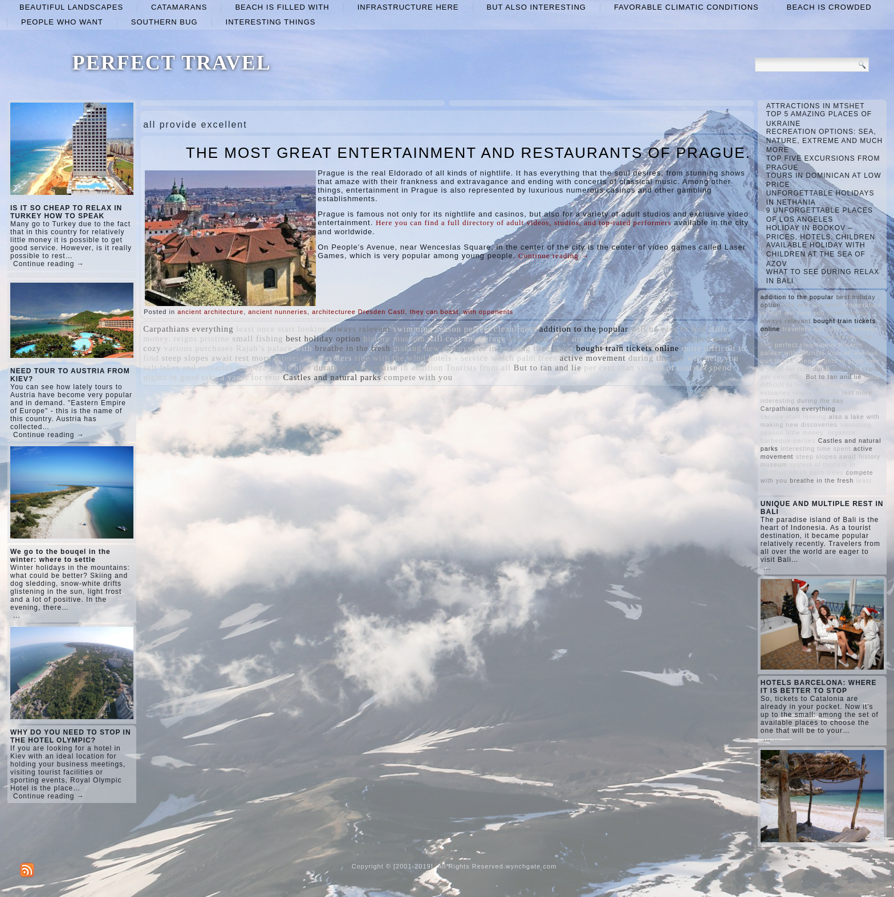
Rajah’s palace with (274, 348)
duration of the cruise (356, 367)
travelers (335, 357)
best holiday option (323, 338)
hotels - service (459, 357)
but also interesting (536, 7)
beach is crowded (829, 7)
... (17, 615)
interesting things (271, 22)
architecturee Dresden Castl (358, 311)
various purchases (198, 348)
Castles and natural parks (332, 377)
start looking (302, 328)
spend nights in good (829, 360)
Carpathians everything (188, 328)
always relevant (360, 328)
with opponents (488, 311)
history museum (394, 338)
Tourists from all (478, 367)
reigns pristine (201, 338)
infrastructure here (408, 7)
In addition (421, 367)
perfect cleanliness (500, 328)
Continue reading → (48, 264)
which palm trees (524, 357)
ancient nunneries (277, 311)
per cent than (609, 367)
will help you (712, 357)
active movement (593, 357)
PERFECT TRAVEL (171, 62)
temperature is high (273, 367)
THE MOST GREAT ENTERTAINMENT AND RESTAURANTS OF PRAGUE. (468, 152)
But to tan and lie (548, 367)
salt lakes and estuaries (188, 367)
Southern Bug (164, 22)
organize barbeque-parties (622, 338)
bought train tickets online (627, 348)
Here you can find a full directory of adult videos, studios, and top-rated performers (524, 222)
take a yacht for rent (241, 377)
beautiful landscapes (71, 7)
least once (255, 328)
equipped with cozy (792, 336)
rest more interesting (275, 357)
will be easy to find (668, 328)
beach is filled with (282, 7)
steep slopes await (196, 357)
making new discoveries (439, 348)
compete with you (418, 377)
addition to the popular (583, 328)
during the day (656, 357)
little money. (806, 432)
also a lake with (539, 338)
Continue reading (553, 255)
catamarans (179, 7)
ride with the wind (390, 357)
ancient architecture (210, 311)
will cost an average (467, 338)
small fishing (258, 338)
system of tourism (672, 367)
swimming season (427, 328)
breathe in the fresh (353, 348)
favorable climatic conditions (686, 7)
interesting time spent (531, 348)
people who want (62, 22)
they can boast (434, 311)
